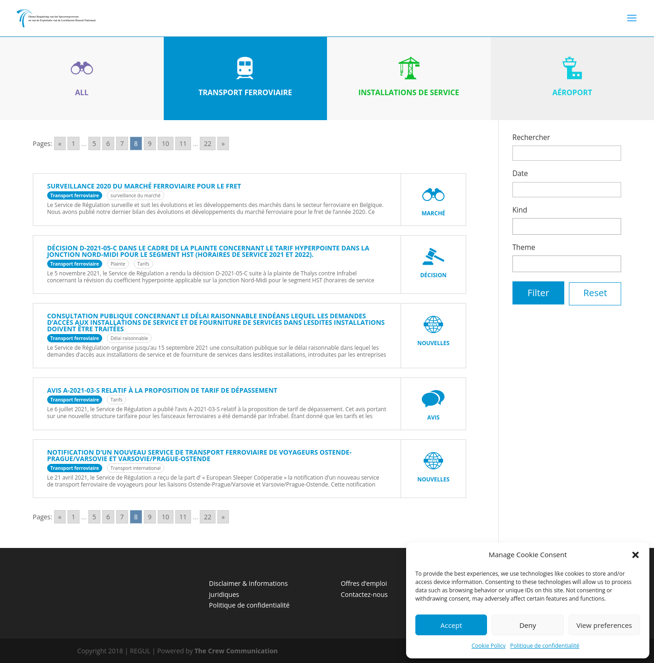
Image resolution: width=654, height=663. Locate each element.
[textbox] (517, 225)
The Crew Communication (236, 650)
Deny (527, 625)
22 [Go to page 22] (207, 143)
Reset (595, 292)
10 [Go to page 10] (165, 143)
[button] (635, 555)
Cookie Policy (489, 646)
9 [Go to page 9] (150, 143)
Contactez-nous (364, 594)
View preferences (604, 625)
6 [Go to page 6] (108, 143)
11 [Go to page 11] (183, 143)
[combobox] (567, 226)
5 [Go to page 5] (94, 143)
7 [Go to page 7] (122, 143)
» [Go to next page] (223, 143)
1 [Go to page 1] (73, 143)
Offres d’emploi (364, 583)
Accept (451, 625)
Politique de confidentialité (544, 646)
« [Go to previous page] (60, 143)
